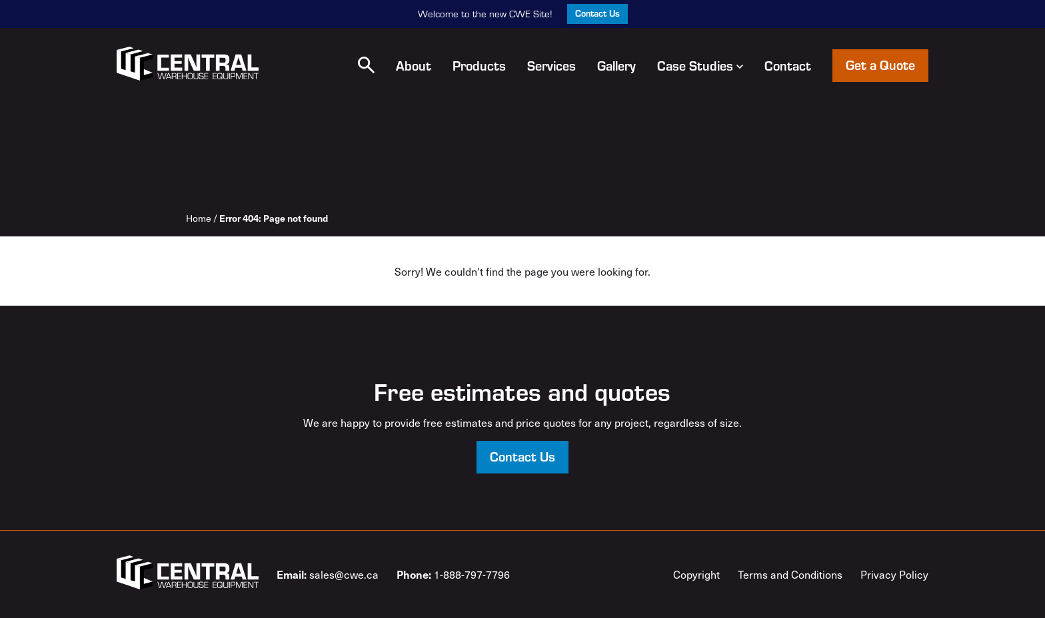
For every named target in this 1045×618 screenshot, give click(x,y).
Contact (787, 65)
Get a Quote (880, 64)
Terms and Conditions (790, 574)
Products (479, 65)
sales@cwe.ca (328, 574)
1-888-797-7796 (453, 574)
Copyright (696, 574)
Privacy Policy (894, 574)
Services (551, 65)
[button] (366, 65)
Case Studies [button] (700, 65)
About (413, 65)
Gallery (616, 65)
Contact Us (597, 13)
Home (198, 218)
